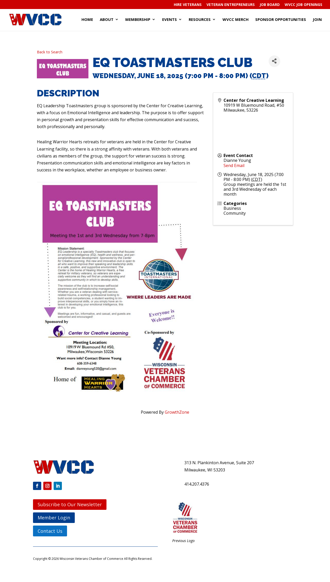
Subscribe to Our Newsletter (70, 504)
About (106, 20)
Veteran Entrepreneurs (231, 5)
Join (317, 20)
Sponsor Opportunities (280, 20)
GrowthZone (177, 412)
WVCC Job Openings (303, 5)
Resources (200, 20)
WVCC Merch (235, 20)
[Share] (274, 61)
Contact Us (50, 531)
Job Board (270, 5)
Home (87, 20)
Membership (137, 20)
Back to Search (49, 51)
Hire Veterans (188, 5)
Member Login (54, 517)
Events (169, 20)
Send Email (234, 165)
